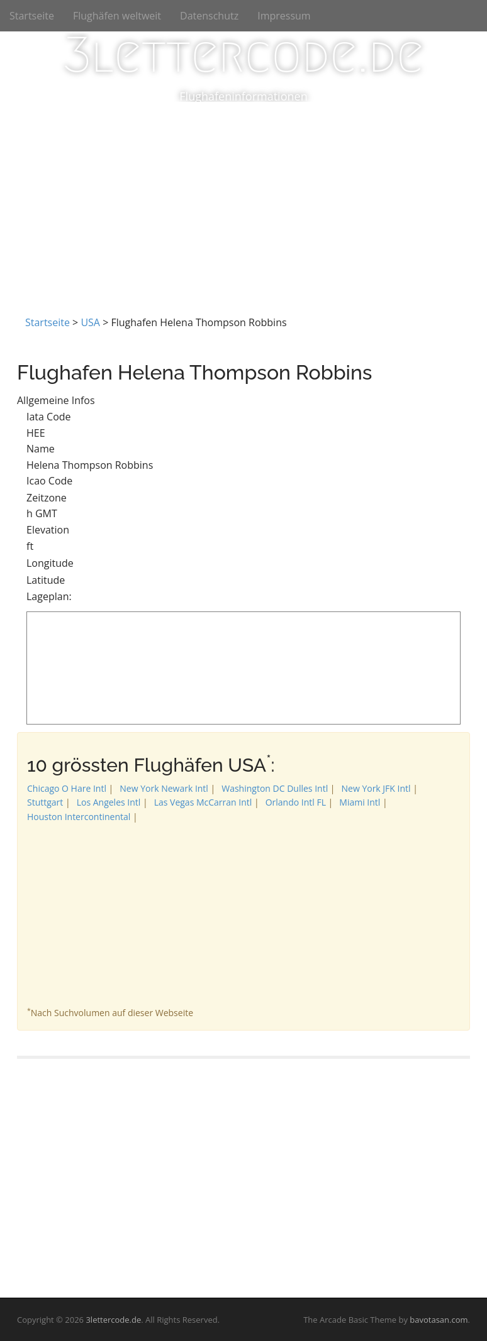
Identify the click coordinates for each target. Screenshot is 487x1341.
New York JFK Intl (376, 788)
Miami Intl (359, 802)
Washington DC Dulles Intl (274, 788)
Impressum (283, 16)
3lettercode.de (243, 55)
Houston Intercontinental (78, 817)
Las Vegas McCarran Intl (203, 802)
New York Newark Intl (164, 788)
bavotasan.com (438, 1319)
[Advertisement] (243, 196)
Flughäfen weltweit (117, 16)
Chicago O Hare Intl (66, 788)
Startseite (31, 16)
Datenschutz (209, 16)
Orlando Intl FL (296, 802)
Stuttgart (45, 802)
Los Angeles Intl (109, 802)
